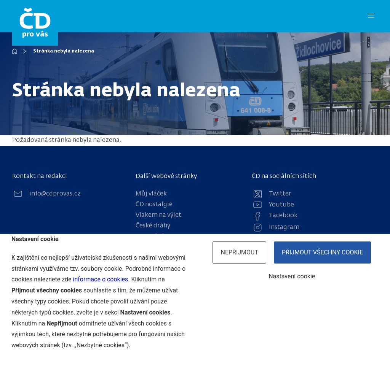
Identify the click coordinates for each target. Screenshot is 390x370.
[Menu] (371, 16)
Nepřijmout (239, 252)
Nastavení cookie (292, 276)
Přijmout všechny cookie (322, 252)
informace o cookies (100, 279)
